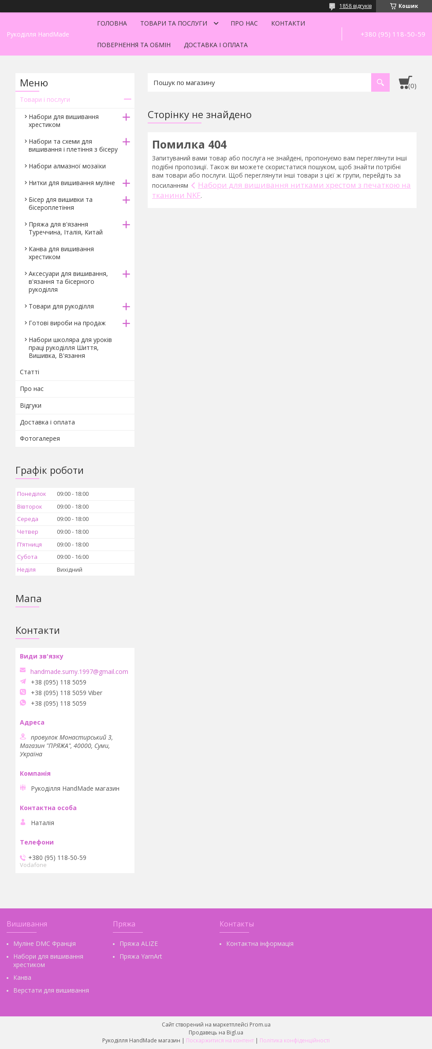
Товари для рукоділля (61, 306)
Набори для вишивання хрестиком (64, 120)
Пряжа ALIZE (138, 943)
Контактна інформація (260, 943)
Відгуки (30, 405)
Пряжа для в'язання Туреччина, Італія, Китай (66, 228)
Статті (29, 372)
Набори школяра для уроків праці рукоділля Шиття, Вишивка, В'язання (70, 347)
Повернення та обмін (134, 45)
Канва (22, 977)
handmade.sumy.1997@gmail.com (79, 672)
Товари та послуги (173, 23)
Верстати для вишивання (51, 990)
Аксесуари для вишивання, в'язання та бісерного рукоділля (68, 281)
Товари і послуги (45, 99)
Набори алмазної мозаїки (67, 166)
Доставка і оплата (216, 45)
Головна (112, 23)
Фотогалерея (40, 438)
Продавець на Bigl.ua (216, 1032)
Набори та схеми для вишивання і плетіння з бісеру (73, 145)
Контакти (288, 23)
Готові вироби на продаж (67, 323)
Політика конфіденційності (295, 1040)
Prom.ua (260, 1024)
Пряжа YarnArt (140, 956)
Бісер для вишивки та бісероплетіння (61, 203)
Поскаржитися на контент (220, 1040)
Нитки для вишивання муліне (72, 183)
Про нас (244, 23)
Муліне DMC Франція (44, 943)
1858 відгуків (355, 6)
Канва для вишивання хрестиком (61, 253)
